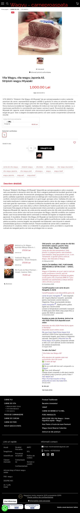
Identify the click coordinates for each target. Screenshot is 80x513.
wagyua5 (20, 175)
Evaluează (41, 69)
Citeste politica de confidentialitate (40, 497)
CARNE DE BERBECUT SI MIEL (53, 411)
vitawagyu (39, 171)
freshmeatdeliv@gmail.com (59, 447)
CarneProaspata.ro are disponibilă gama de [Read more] (58, 293)
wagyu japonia (8, 175)
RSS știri (46, 386)
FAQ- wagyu (8, 476)
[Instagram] (48, 454)
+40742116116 (55, 450)
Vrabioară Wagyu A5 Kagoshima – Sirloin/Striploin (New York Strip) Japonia (25, 259)
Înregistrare (8, 451)
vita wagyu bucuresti (65, 167)
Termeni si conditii (30, 463)
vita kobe (39, 167)
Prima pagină (4, 9)
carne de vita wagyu (10, 167)
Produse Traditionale (49, 400)
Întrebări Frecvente (18, 448)
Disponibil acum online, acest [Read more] (58, 327)
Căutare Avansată (7, 461)
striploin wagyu (27, 167)
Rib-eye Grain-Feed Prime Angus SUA (56, 332)
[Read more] (58, 254)
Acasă (6, 447)
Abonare (9, 284)
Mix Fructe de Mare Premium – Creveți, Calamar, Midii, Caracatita (26, 271)
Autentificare (8, 456)
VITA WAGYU (24, 9)
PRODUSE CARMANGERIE (13, 414)
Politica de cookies (31, 457)
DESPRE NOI (8, 481)
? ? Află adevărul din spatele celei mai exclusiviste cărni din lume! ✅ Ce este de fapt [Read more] (55, 357)
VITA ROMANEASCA (12, 409)
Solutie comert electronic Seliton (67, 507)
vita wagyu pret (26, 171)
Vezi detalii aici (47, 376)
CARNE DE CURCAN (11, 418)
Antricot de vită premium (51, 432)
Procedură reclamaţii (19, 454)
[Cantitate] (31, 148)
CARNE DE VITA (14, 9)
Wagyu (44, 368)
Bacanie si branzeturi (50, 403)
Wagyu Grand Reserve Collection (54, 428)
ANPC (29, 447)
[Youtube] (53, 454)
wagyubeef (31, 175)
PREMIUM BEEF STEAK (13, 406)
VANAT (44, 407)
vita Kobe (45, 364)
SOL (28, 451)
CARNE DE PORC (10, 422)
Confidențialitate (21, 466)
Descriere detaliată (12, 183)
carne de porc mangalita (52, 296)
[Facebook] (43, 454)
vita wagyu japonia (10, 171)
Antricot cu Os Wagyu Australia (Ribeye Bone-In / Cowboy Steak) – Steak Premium (25, 246)
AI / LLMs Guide (7, 486)
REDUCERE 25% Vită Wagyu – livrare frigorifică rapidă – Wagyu (55, 419)
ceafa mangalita (49, 304)
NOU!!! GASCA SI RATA (12, 426)
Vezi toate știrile (47, 390)
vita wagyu (50, 167)
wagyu (48, 171)
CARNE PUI (8, 400)
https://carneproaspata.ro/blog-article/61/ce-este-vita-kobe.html (54, 380)
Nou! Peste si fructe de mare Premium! (56, 424)
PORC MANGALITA (49, 415)
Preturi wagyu (20, 470)
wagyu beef (58, 171)
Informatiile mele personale (40, 501)
